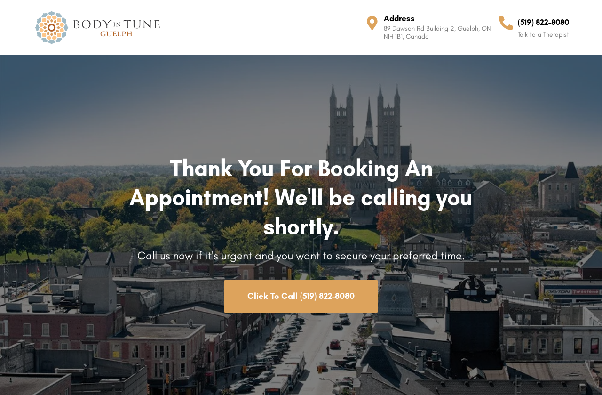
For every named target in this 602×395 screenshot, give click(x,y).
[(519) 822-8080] (506, 23)
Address (399, 18)
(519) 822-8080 (543, 22)
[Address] (372, 23)
